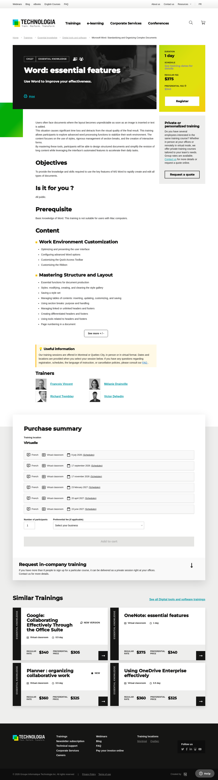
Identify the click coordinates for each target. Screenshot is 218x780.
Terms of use (104, 774)
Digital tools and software (74, 37)
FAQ (66, 4)
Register (182, 101)
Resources (183, 4)
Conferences (158, 23)
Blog (28, 4)
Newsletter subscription (70, 741)
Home (16, 37)
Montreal (142, 741)
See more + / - (96, 333)
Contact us (169, 4)
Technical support (67, 745)
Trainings (73, 23)
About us (156, 4)
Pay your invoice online (110, 750)
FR (200, 4)
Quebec (154, 741)
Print (29, 96)
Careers (61, 755)
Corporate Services (126, 23)
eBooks (37, 4)
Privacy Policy (89, 774)
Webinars (17, 4)
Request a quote (182, 174)
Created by (183, 774)
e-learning (95, 23)
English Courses (52, 4)
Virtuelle (31, 443)
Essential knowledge (47, 37)
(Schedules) (88, 455)
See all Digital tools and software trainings (177, 599)
